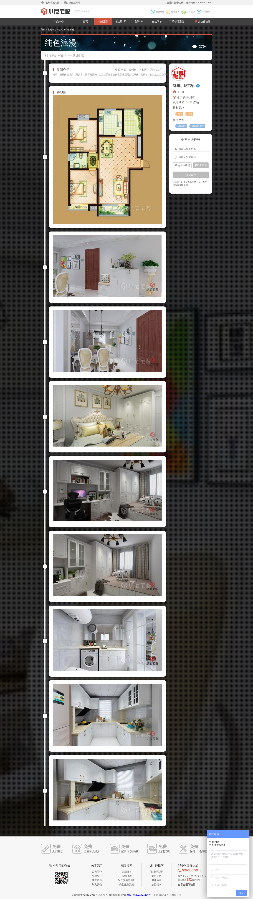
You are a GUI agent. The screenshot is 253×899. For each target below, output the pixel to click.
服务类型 (178, 119)
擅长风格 (178, 107)
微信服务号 (74, 2)
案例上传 (156, 875)
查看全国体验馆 (186, 884)
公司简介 (97, 871)
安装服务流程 (126, 884)
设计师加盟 (156, 871)
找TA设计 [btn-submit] (191, 175)
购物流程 (127, 875)
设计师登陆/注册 (175, 2)
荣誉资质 (97, 880)
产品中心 (59, 21)
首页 (85, 21)
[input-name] (191, 149)
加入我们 (97, 884)
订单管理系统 (176, 21)
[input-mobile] (191, 157)
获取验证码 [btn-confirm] (201, 165)
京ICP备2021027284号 (139, 894)
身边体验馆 (204, 21)
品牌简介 (97, 875)
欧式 (61, 29)
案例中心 (52, 29)
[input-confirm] (182, 165)
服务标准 (156, 880)
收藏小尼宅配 (52, 2)
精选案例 (103, 21)
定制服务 (127, 871)
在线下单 (157, 21)
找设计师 (121, 21)
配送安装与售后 (126, 880)
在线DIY (138, 21)
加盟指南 (156, 884)
